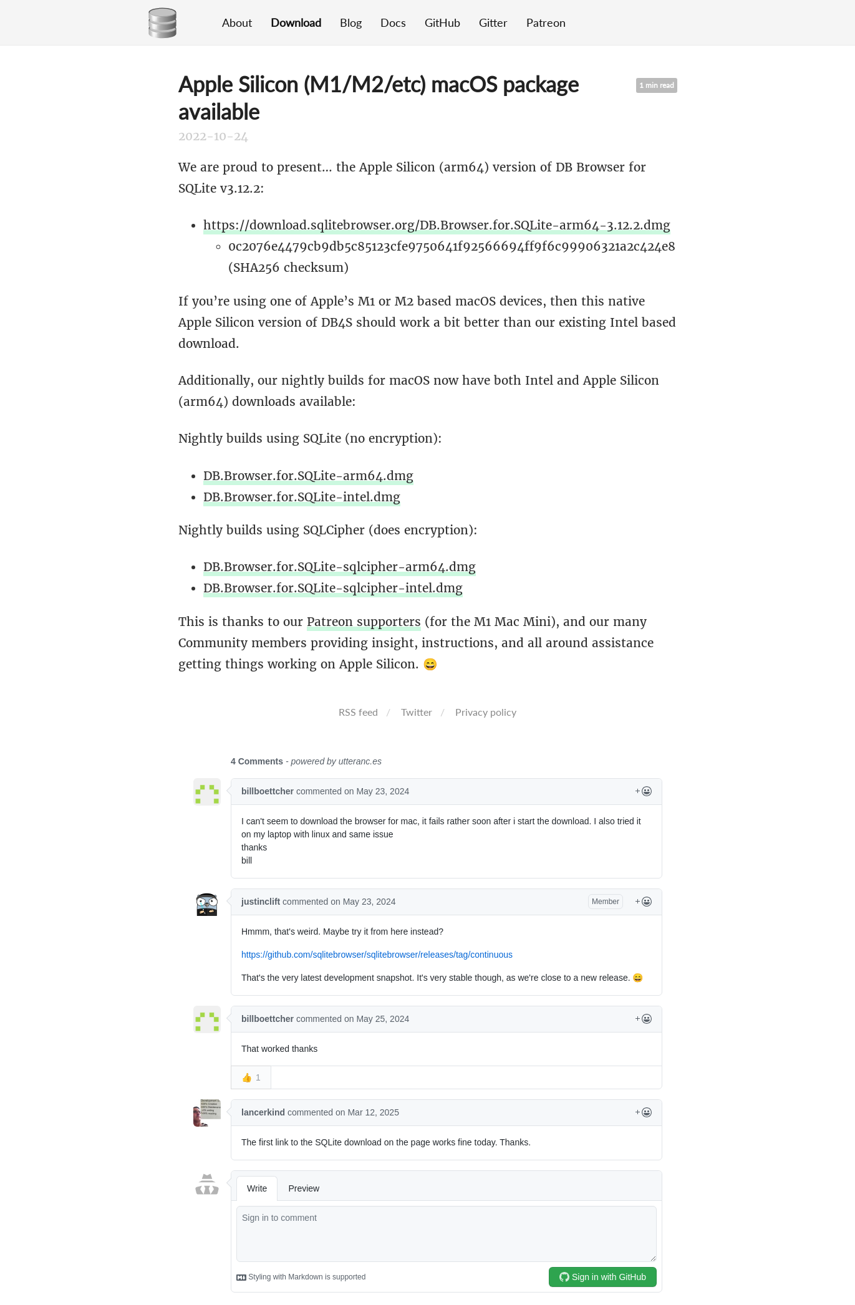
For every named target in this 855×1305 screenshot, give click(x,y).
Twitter (416, 712)
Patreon (546, 22)
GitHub (442, 22)
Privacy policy (485, 712)
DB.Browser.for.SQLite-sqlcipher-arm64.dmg (339, 566)
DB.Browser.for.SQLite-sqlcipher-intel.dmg (333, 587)
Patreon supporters (364, 621)
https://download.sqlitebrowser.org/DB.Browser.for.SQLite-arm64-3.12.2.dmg (436, 225)
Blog (351, 22)
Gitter (493, 22)
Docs (393, 22)
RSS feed (358, 712)
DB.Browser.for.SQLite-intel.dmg (301, 496)
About (237, 22)
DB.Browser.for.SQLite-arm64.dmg (308, 475)
